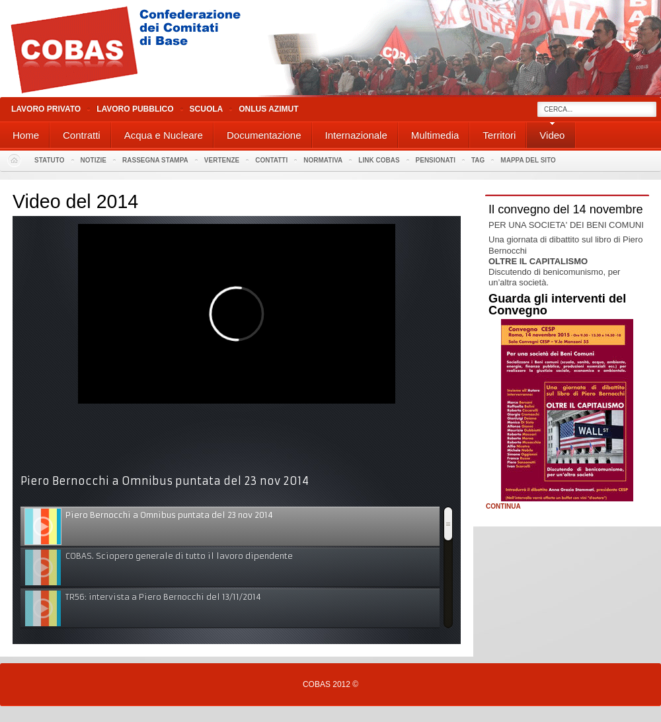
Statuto (49, 160)
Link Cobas (378, 160)
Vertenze (221, 160)
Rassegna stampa (155, 160)
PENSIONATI (435, 160)
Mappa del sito (528, 160)
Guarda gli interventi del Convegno (557, 304)
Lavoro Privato (46, 109)
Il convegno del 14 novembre (565, 209)
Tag (478, 160)
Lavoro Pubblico (135, 109)
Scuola (206, 109)
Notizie (93, 160)
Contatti (271, 160)
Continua (503, 506)
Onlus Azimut (268, 109)
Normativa (322, 160)
